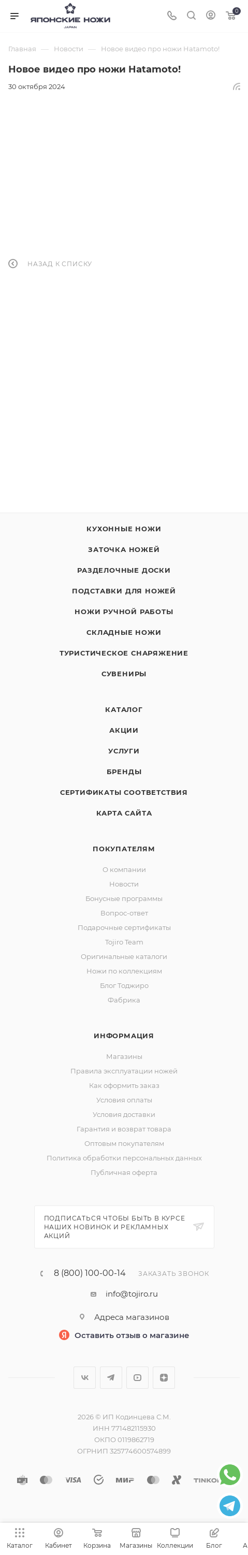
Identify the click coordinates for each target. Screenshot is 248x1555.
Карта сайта (124, 813)
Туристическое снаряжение (124, 653)
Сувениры (124, 674)
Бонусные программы (124, 898)
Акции (124, 730)
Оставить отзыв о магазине (132, 1335)
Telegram (111, 1378)
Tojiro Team (124, 942)
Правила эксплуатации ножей (124, 1071)
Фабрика (124, 1000)
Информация (124, 1035)
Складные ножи (123, 632)
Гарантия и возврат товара (124, 1129)
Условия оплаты (124, 1100)
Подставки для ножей (124, 591)
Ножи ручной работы (124, 611)
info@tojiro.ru (132, 1294)
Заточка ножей (123, 549)
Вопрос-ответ (124, 913)
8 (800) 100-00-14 (90, 1273)
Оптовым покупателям (124, 1143)
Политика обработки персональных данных (124, 1158)
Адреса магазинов (131, 1317)
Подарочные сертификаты (124, 927)
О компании (124, 869)
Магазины (124, 1056)
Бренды (124, 771)
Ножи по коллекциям (124, 971)
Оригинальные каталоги (124, 956)
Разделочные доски (124, 570)
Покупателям (124, 849)
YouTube (137, 1378)
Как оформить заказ (124, 1085)
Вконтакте (85, 1378)
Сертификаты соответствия (124, 792)
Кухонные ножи (123, 529)
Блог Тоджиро (124, 985)
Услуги (124, 751)
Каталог (124, 709)
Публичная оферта (124, 1172)
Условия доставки (124, 1114)
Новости (124, 884)
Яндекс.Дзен (164, 1378)
